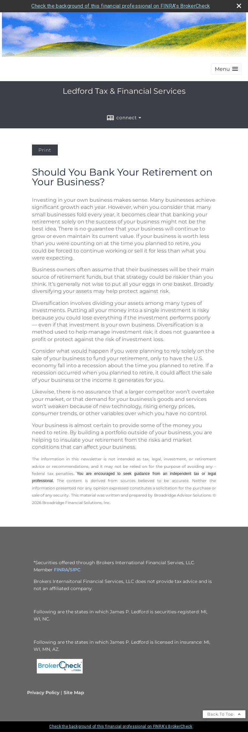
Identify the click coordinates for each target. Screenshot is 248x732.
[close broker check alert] (239, 5)
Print (44, 150)
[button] (226, 69)
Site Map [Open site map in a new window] (74, 692)
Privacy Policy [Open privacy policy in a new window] (43, 692)
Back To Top (224, 714)
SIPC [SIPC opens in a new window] (75, 570)
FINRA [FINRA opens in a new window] (61, 570)
